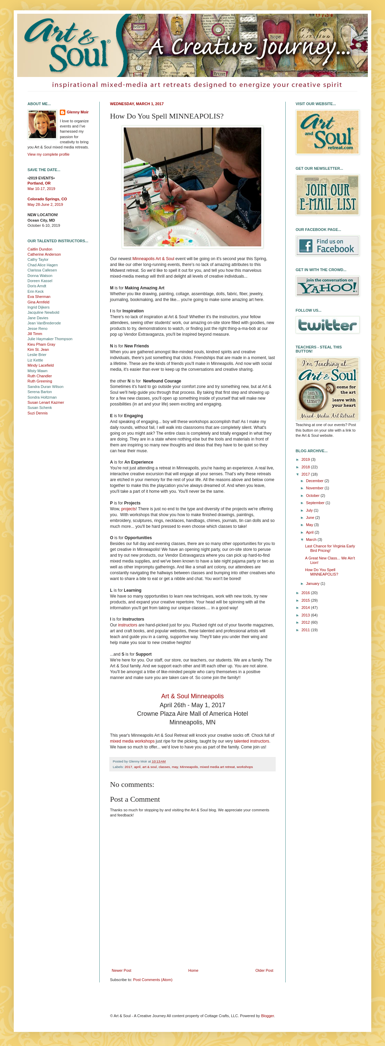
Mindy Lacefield (41, 365)
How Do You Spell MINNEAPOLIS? (321, 572)
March (312, 539)
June (310, 517)
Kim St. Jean (38, 349)
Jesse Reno (37, 328)
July (310, 510)
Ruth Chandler (40, 376)
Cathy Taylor (38, 259)
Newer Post (121, 970)
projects (128, 509)
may (175, 767)
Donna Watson (40, 276)
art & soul (149, 767)
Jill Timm (35, 334)
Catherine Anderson (44, 254)
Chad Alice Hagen (43, 265)
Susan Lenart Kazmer (46, 402)
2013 (306, 615)
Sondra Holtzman (42, 397)
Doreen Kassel (40, 281)
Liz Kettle (35, 360)
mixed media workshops (132, 741)
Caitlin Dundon (40, 249)
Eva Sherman (39, 296)
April (310, 532)
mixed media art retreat (217, 767)
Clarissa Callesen (42, 270)
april (137, 767)
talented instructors (251, 741)
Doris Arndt (37, 286)
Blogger (267, 1016)
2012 (306, 622)
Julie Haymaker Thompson (50, 339)
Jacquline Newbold (43, 312)
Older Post (264, 970)
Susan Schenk (40, 407)
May (310, 525)
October (313, 495)
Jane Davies (38, 318)
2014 (306, 607)
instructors (128, 625)
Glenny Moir (78, 112)
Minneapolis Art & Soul (153, 258)
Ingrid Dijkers (39, 307)
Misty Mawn (37, 371)
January (313, 583)
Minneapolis (189, 767)
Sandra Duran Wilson (46, 387)
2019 (306, 459)
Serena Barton (40, 392)
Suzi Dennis (38, 413)
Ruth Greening (40, 381)
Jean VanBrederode (44, 323)
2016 (306, 593)
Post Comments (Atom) (152, 980)
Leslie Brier (37, 355)
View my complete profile (48, 154)
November (315, 488)
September (316, 503)
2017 (128, 767)
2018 (306, 467)
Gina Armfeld (39, 302)
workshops (245, 767)
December (315, 481)
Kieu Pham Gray (41, 344)
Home (193, 970)
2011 (306, 630)
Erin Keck (36, 291)
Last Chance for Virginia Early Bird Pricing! (330, 548)
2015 (306, 600)
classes (164, 767)
